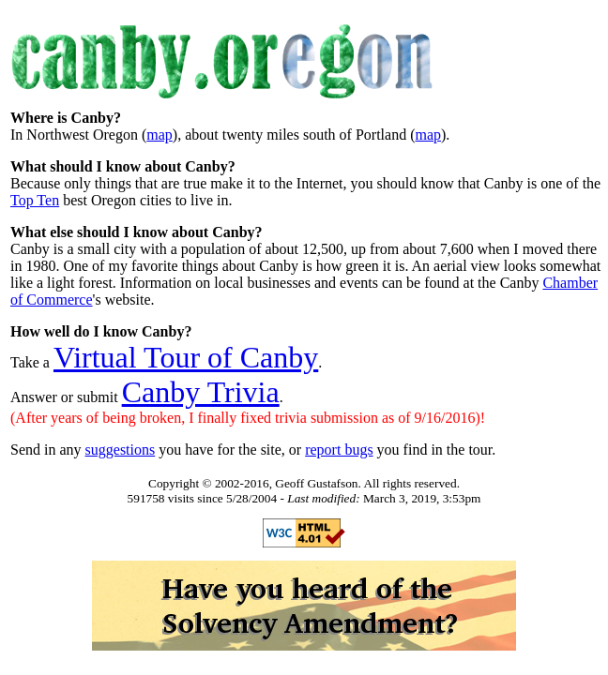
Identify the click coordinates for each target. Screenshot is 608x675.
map (159, 134)
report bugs (338, 450)
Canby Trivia (201, 392)
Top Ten (34, 200)
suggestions (120, 450)
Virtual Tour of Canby (185, 357)
